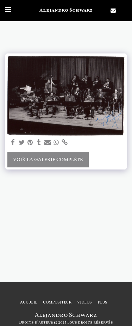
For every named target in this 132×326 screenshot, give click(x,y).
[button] (8, 10)
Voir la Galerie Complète (48, 159)
